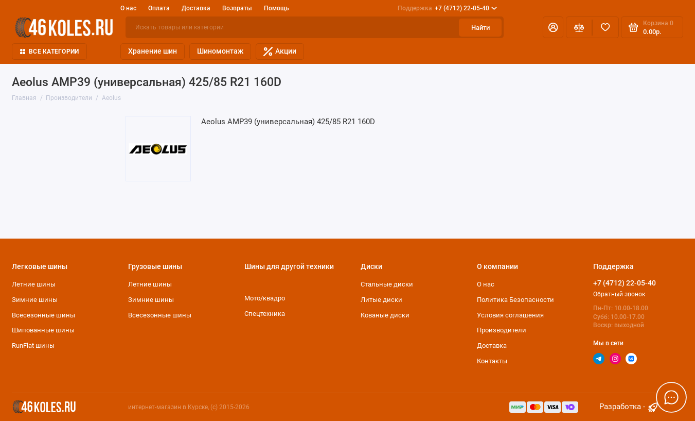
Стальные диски (387, 284)
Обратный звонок (619, 294)
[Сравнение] (579, 27)
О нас (128, 8)
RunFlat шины (33, 345)
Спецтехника (264, 313)
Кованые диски (385, 315)
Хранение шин (152, 51)
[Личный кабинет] (553, 27)
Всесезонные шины (43, 315)
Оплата (159, 8)
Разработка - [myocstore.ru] (629, 407)
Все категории (49, 51)
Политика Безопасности (515, 300)
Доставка (196, 8)
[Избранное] (605, 27)
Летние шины (34, 284)
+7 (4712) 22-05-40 (447, 8)
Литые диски (381, 300)
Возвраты (237, 8)
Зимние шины (35, 300)
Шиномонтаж (220, 51)
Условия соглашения (510, 315)
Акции (280, 51)
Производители (501, 330)
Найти (480, 27)
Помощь (276, 8)
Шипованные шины (43, 330)
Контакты (492, 361)
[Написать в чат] (671, 397)
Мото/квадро (264, 298)
